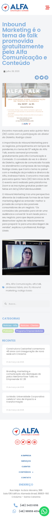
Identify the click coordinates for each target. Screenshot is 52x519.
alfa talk (36, 284)
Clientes (26, 466)
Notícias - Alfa (10, 325)
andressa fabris (14, 287)
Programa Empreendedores (29, 331)
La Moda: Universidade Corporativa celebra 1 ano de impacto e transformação (25, 399)
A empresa (26, 455)
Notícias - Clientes (30, 325)
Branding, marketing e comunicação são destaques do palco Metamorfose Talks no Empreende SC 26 (23, 375)
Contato (26, 477)
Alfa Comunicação (21, 284)
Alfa (8, 284)
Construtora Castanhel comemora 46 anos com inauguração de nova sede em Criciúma (25, 351)
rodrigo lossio (25, 290)
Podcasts (8, 331)
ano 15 (27, 287)
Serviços (26, 461)
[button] (47, 7)
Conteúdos (26, 472)
